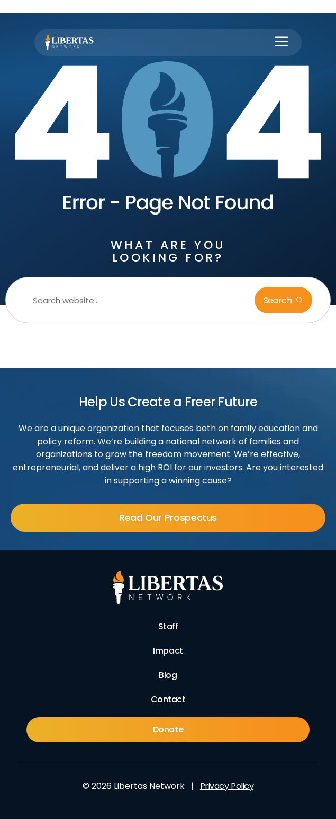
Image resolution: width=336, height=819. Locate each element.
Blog (168, 675)
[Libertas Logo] (69, 42)
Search (279, 300)
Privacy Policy (226, 786)
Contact (168, 699)
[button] (281, 42)
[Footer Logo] (168, 587)
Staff (168, 626)
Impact (168, 651)
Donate (168, 729)
